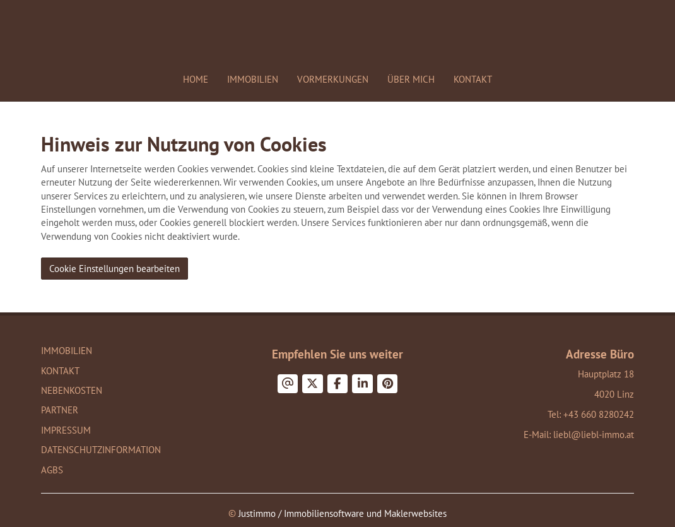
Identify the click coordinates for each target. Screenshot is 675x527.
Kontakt (473, 79)
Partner (59, 410)
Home (195, 79)
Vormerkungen (332, 79)
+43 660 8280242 (598, 414)
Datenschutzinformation (101, 450)
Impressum (66, 430)
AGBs (52, 470)
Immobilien (252, 79)
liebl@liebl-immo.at (593, 435)
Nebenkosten (71, 390)
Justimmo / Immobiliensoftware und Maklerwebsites (342, 513)
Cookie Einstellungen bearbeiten (114, 269)
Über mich (411, 79)
